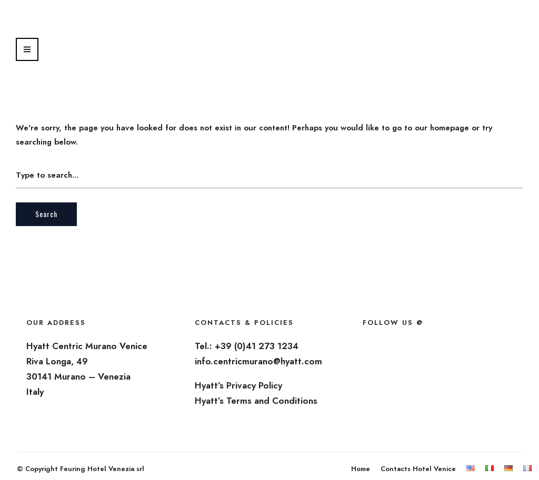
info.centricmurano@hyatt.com (258, 361)
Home (360, 469)
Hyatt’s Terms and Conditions (256, 400)
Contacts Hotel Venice (418, 469)
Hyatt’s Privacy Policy (238, 385)
